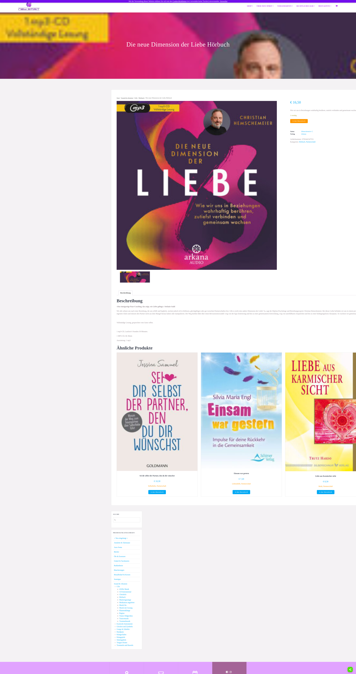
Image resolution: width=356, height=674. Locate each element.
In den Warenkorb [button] (157, 492)
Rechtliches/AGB (305, 6)
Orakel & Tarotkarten (121, 561)
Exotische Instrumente (125, 624)
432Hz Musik (124, 589)
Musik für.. (123, 605)
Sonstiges (117, 579)
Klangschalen (121, 635)
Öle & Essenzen (119, 556)
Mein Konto (324, 6)
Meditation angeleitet (126, 603)
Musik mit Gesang (125, 608)
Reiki (320, 486)
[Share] (350, 669)
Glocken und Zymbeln (125, 627)
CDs (135, 98)
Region (121, 613)
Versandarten (284, 6)
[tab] (125, 293)
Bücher (116, 552)
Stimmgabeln (121, 640)
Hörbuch (141, 98)
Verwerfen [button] (223, 1)
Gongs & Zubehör (123, 629)
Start (118, 98)
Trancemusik (124, 619)
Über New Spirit (264, 6)
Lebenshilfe (236, 484)
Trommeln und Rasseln (125, 645)
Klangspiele (121, 637)
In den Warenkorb (299, 121)
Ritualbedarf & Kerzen (122, 575)
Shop (249, 6)
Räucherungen (119, 570)
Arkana (303, 134)
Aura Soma (118, 547)
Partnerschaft (311, 142)
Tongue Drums (122, 643)
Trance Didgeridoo (126, 616)
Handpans (120, 632)
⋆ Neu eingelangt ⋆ (121, 538)
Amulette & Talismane (122, 543)
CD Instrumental (125, 592)
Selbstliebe (152, 486)
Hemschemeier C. (307, 131)
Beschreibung (125, 293)
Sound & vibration (127, 98)
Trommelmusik (124, 621)
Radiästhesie (118, 566)
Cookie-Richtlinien (179, 1)
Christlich (122, 595)
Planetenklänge (124, 611)
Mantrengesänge (125, 600)
